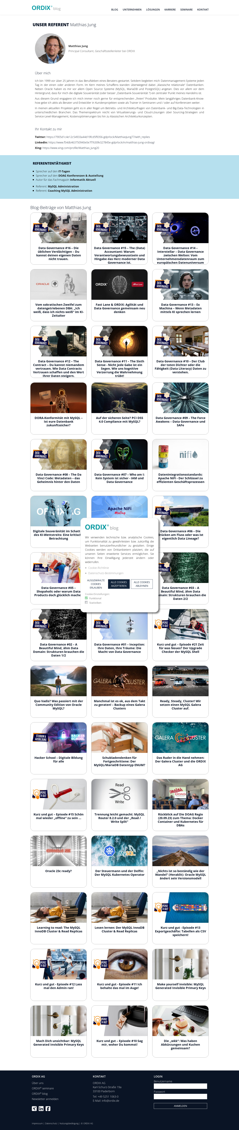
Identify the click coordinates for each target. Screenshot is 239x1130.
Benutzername (163, 1081)
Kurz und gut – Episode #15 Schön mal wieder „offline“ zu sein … (59, 816)
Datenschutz (51, 1123)
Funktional (95, 598)
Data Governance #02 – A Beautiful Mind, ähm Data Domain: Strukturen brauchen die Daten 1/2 (58, 649)
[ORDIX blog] (46, 7)
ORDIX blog (40, 1093)
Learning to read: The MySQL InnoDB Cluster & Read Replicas (58, 929)
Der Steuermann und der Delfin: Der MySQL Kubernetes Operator (119, 873)
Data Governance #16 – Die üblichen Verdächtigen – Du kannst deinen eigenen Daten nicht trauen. (58, 253)
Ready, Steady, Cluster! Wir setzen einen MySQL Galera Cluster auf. (180, 704)
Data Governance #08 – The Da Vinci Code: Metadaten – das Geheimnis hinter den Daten (58, 478)
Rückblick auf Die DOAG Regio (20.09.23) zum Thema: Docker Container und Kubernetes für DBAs (180, 819)
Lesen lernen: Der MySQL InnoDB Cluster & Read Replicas (119, 929)
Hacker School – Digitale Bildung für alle (58, 759)
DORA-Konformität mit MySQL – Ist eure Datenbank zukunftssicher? (59, 421)
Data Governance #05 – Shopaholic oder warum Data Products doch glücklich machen (58, 591)
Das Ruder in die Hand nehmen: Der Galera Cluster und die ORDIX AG (180, 761)
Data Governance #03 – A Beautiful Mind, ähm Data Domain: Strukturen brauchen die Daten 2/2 (180, 593)
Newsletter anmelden (45, 1099)
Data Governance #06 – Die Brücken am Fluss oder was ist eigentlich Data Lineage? (180, 534)
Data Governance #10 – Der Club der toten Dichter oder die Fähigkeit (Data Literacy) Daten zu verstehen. (180, 366)
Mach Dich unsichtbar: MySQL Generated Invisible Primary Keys (58, 1043)
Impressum (37, 1123)
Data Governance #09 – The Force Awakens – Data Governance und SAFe (180, 421)
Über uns (37, 1083)
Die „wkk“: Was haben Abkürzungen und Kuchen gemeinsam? (180, 1044)
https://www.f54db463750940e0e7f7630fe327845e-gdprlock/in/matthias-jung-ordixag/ (101, 142)
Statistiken (95, 602)
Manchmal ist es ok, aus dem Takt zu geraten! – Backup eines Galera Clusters (119, 704)
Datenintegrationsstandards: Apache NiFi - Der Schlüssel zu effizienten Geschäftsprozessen (180, 478)
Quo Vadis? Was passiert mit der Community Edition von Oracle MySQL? (58, 704)
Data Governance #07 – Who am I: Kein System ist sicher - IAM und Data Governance (119, 478)
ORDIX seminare (43, 1088)
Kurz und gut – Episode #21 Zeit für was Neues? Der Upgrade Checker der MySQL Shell (180, 648)
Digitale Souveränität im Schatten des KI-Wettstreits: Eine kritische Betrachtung (58, 534)
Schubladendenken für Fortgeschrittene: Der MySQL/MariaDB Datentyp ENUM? (119, 761)
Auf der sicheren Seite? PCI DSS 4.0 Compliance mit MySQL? (119, 420)
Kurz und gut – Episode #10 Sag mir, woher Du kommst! (119, 1043)
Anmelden (180, 1106)
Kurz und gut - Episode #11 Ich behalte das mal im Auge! (119, 986)
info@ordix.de (110, 1100)
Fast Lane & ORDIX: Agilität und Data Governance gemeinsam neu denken (119, 308)
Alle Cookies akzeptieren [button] (119, 584)
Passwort (159, 1091)
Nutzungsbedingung (69, 1123)
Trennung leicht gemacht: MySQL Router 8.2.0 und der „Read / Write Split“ (119, 818)
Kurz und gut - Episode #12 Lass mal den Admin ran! (58, 986)
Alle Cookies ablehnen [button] (142, 584)
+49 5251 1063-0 (108, 1096)
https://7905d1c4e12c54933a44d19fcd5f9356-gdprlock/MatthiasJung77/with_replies (98, 137)
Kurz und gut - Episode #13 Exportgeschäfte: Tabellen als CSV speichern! (180, 931)
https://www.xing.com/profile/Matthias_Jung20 (71, 148)
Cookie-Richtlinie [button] (98, 568)
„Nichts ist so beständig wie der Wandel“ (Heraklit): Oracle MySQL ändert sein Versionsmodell (180, 874)
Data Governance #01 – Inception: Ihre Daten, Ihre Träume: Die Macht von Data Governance (119, 648)
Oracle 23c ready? (58, 871)
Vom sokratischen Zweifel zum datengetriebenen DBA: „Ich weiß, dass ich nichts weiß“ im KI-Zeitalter (58, 310)
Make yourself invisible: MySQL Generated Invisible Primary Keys (180, 986)
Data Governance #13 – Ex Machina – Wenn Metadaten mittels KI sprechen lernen (180, 308)
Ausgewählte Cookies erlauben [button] (96, 584)
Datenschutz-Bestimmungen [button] (106, 573)
